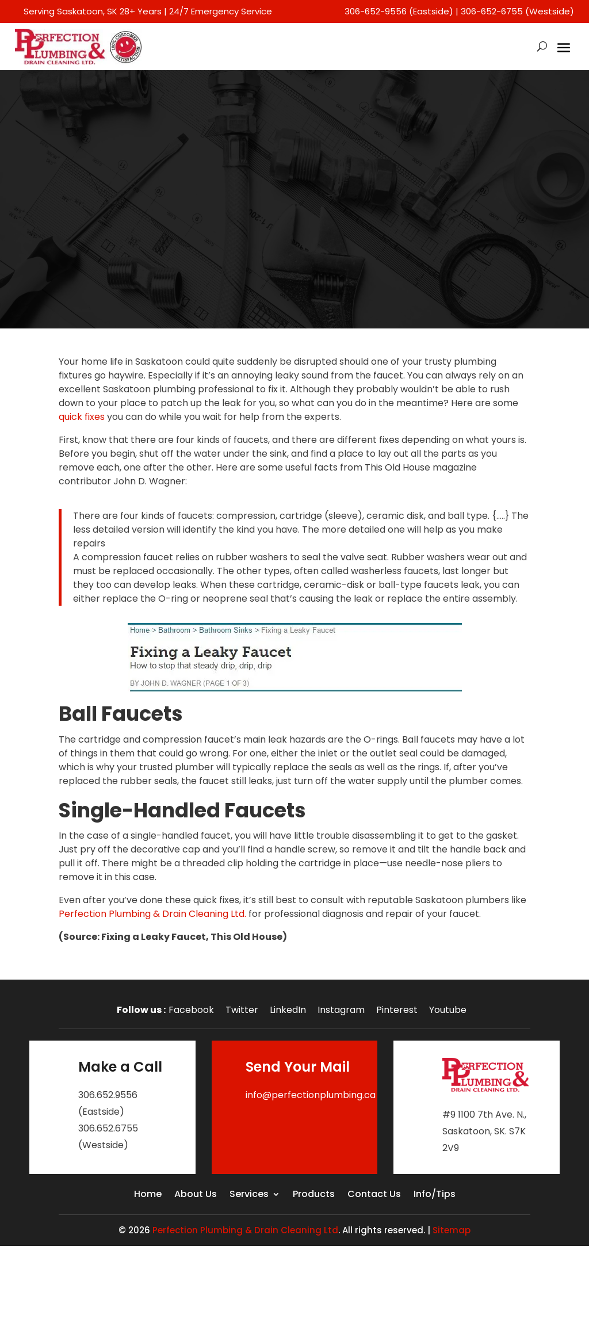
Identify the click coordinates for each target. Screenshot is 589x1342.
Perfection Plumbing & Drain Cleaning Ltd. (152, 913)
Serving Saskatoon (63, 11)
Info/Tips (435, 1195)
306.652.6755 (108, 1128)
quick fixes (82, 416)
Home (148, 1195)
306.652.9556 (107, 1095)
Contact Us (374, 1195)
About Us (195, 1195)
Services (249, 1195)
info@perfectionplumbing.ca (311, 1095)
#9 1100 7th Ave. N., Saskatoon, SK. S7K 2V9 (484, 1131)
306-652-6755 (492, 11)
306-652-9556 (376, 11)
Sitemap (452, 1230)
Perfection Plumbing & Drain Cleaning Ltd (245, 1230)
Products (314, 1195)
